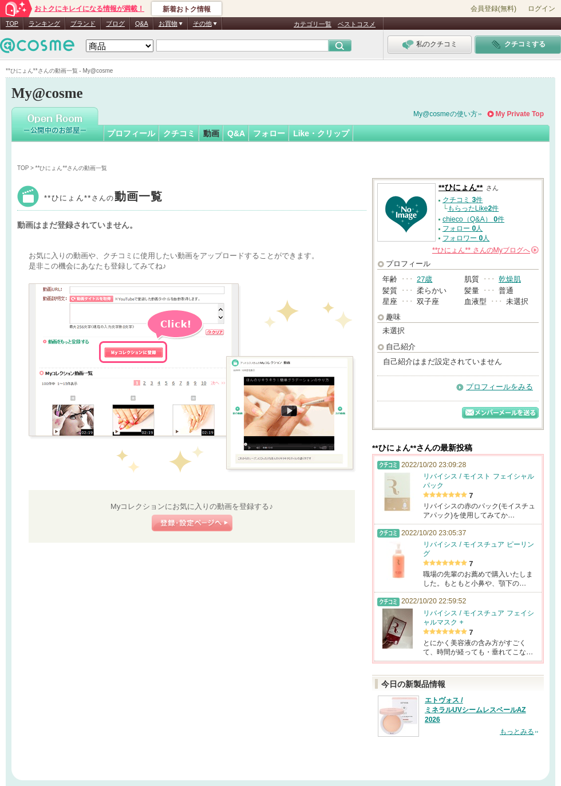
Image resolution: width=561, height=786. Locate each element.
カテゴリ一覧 (312, 24)
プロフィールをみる (499, 386)
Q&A (141, 23)
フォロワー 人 (466, 238)
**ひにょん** (103, 197)
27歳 (424, 279)
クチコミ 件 (463, 200)
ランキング (44, 23)
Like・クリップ (321, 133)
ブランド (83, 23)
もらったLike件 (473, 208)
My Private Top (520, 114)
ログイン (541, 9)
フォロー (269, 133)
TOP (12, 23)
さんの (485, 250)
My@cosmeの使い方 (445, 114)
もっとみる (517, 732)
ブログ (115, 23)
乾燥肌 (510, 279)
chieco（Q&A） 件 (473, 219)
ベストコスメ (357, 24)
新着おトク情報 (187, 9)
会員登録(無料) (493, 9)
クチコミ (179, 133)
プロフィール (131, 133)
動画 (211, 133)
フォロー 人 (463, 228)
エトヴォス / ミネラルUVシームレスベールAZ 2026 (475, 710)
